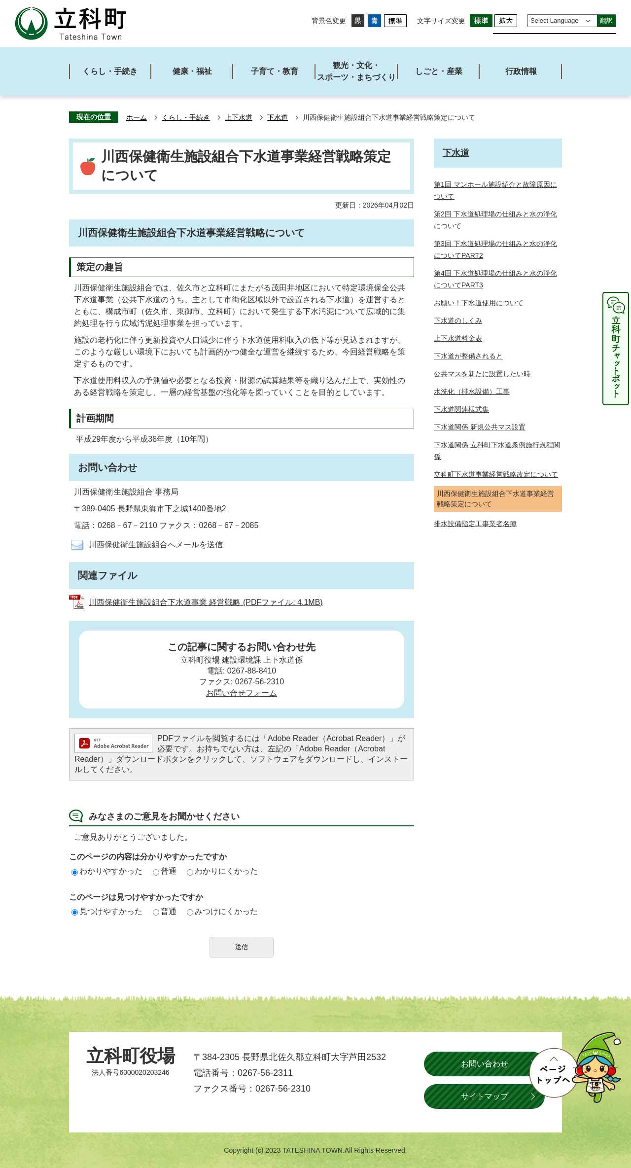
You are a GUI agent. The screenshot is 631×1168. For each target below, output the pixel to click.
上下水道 (238, 117)
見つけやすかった (106, 911)
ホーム (136, 117)
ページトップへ (574, 1067)
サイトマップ (484, 1096)
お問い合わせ (484, 1064)
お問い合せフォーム (241, 693)
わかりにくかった (222, 871)
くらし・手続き (186, 117)
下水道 (277, 117)
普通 (164, 871)
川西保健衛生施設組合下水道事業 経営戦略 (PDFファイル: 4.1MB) (206, 602)
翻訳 (606, 20)
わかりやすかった (106, 871)
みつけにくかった (222, 911)
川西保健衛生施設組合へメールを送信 (156, 544)
